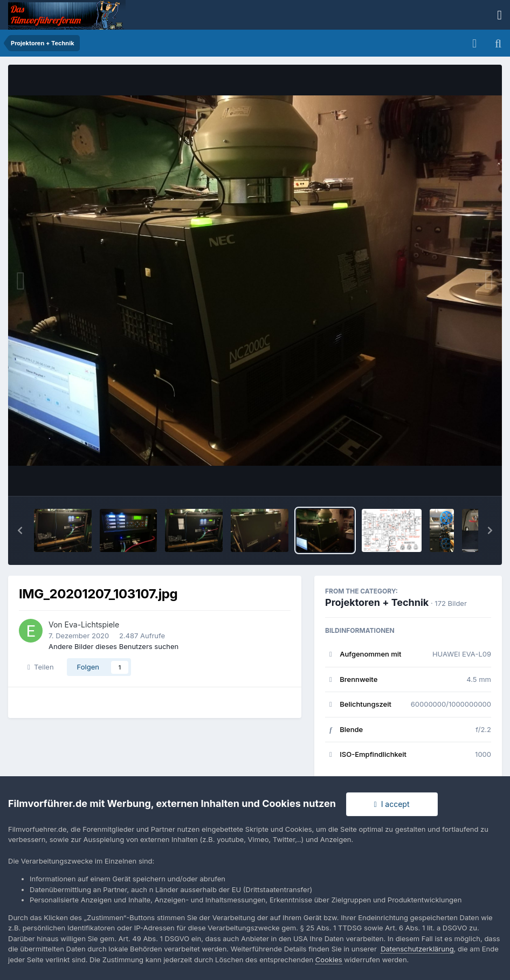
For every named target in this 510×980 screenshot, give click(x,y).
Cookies (328, 959)
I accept (392, 804)
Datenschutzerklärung (417, 948)
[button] (20, 530)
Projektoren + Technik (377, 602)
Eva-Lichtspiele (92, 624)
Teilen (40, 666)
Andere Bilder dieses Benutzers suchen (113, 646)
